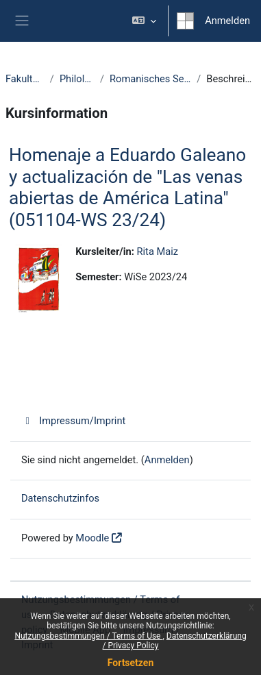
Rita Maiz (157, 251)
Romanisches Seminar (150, 79)
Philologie (77, 79)
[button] (144, 21)
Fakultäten (25, 79)
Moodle (92, 538)
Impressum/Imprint (73, 421)
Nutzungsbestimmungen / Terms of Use (88, 636)
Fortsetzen (131, 662)
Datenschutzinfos (60, 498)
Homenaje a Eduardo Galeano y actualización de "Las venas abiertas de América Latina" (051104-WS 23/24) (127, 187)
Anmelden (227, 20)
